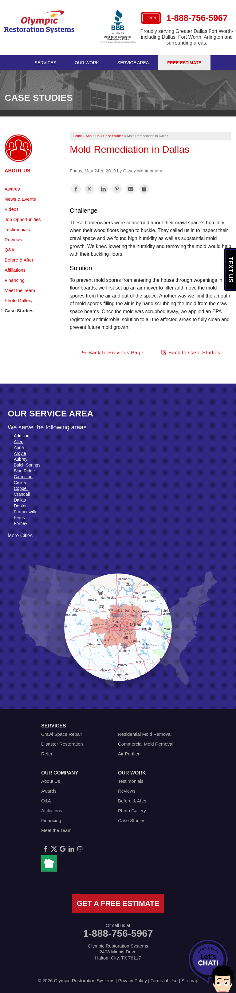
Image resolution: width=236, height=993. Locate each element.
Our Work (87, 62)
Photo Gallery (19, 300)
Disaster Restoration (62, 744)
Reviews (13, 239)
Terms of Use (164, 980)
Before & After (19, 259)
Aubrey (20, 459)
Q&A (9, 249)
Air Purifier (129, 753)
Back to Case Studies (190, 352)
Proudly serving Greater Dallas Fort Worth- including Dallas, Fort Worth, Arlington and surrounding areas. (187, 37)
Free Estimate (184, 62)
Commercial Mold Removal (145, 744)
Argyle (20, 453)
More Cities (20, 535)
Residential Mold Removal (144, 734)
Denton (21, 505)
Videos (12, 209)
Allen (18, 441)
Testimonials (17, 229)
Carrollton (23, 476)
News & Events (20, 199)
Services (46, 62)
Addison (22, 435)
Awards (12, 188)
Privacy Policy (132, 980)
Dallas (20, 500)
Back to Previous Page (112, 352)
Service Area (133, 62)
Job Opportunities (23, 219)
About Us (17, 170)
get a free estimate (118, 903)
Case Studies (19, 310)
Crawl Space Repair (61, 734)
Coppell (21, 488)
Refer (47, 753)
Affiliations (15, 270)
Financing (15, 280)
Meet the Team (20, 290)
